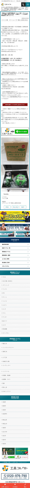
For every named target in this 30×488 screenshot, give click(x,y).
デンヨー (4, 317)
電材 (3, 383)
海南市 (4, 427)
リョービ (4, 301)
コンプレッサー (6, 365)
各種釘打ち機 (6, 361)
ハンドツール (5, 371)
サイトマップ (23, 462)
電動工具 (4, 343)
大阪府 (4, 402)
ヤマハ (4, 313)
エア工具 (4, 357)
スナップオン (5, 333)
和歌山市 (5, 423)
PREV (7, 207)
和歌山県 (4, 419)
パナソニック (5, 285)
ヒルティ (4, 305)
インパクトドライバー (8, 347)
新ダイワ (4, 321)
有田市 (4, 443)
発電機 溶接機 (6, 375)
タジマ (4, 325)
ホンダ (4, 309)
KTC (3, 293)
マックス (4, 289)
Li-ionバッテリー (6, 391)
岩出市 (4, 435)
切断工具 (5, 351)
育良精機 (4, 329)
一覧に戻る (15, 207)
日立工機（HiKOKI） (7, 281)
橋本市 (4, 439)
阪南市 (4, 405)
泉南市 (4, 409)
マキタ (4, 277)
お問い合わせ (15, 462)
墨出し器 (4, 387)
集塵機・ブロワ (6, 379)
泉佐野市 (5, 413)
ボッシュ (4, 297)
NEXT (22, 207)
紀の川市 (5, 431)
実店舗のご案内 (7, 462)
